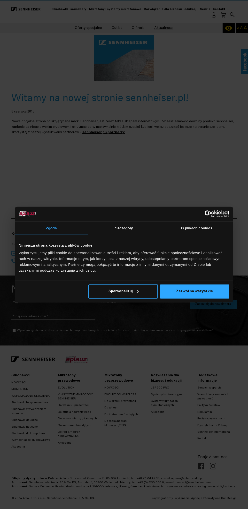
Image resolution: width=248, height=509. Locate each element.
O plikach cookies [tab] (196, 228)
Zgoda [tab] (51, 228)
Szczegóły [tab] (124, 228)
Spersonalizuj (123, 291)
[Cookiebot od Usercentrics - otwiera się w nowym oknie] (208, 213)
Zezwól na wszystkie (194, 291)
